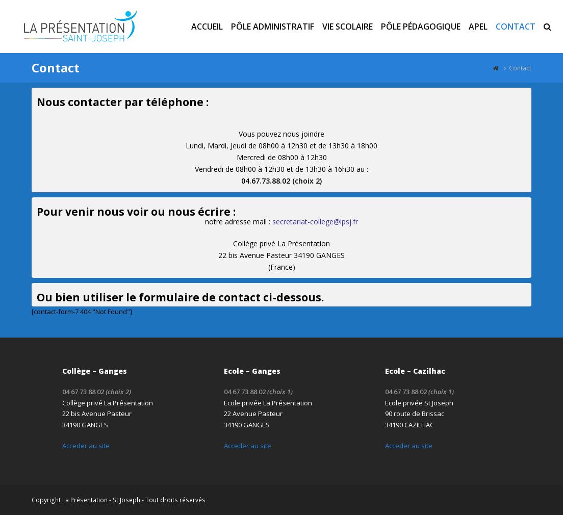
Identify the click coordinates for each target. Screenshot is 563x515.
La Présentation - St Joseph (101, 500)
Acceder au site (86, 445)
